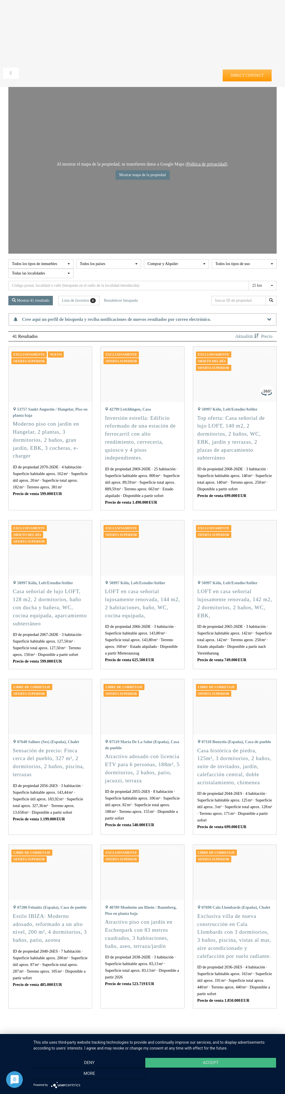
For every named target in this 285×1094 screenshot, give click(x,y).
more (242, 1074)
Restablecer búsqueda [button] (121, 300)
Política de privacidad (206, 164)
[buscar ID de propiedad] (240, 300)
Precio (266, 336)
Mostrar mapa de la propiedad (142, 175)
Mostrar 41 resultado (30, 300)
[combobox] (40, 264)
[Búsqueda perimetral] (128, 285)
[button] (84, 356)
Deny (70, 1074)
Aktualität (247, 336)
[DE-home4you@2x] (142, 13)
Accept (156, 1074)
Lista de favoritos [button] (78, 300)
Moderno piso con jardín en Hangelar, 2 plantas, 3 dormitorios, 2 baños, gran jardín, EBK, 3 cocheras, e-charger (46, 440)
